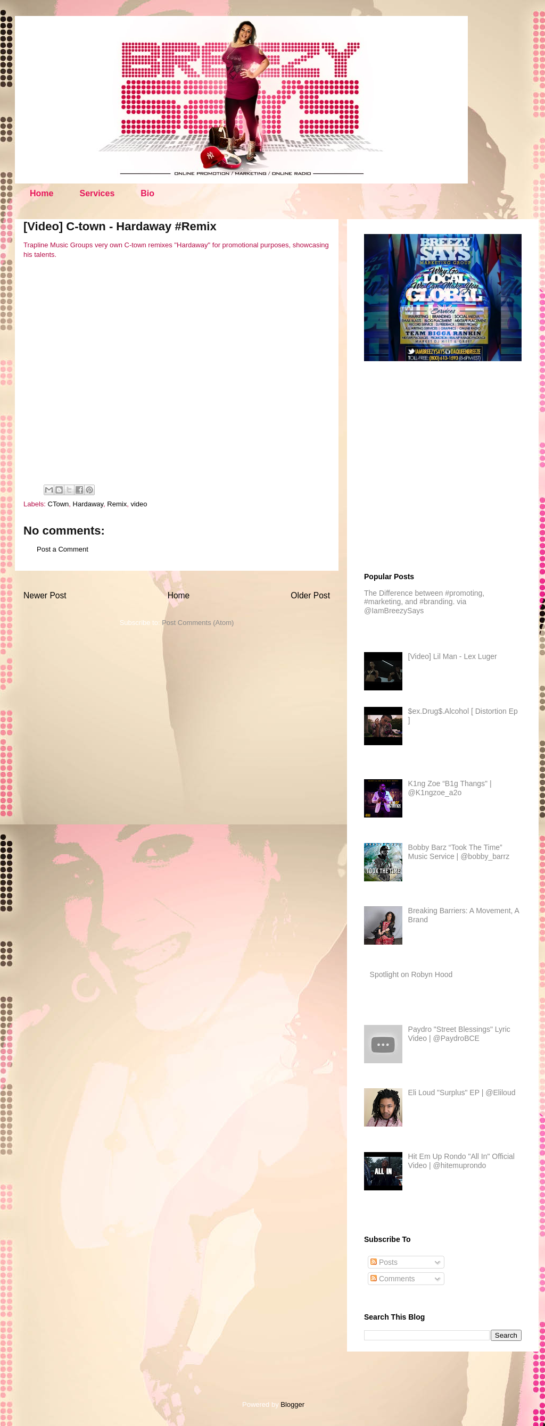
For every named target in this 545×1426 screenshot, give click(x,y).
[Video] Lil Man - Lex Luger (452, 656)
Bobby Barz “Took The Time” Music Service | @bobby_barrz (459, 852)
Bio (147, 193)
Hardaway (88, 504)
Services (96, 193)
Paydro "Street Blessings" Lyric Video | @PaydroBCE (459, 1034)
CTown (58, 504)
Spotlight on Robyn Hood (411, 974)
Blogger (292, 1404)
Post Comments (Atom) (198, 623)
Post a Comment (62, 549)
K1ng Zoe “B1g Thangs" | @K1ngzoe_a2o (450, 788)
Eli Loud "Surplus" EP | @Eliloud (462, 1092)
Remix (117, 504)
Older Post (310, 595)
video (138, 504)
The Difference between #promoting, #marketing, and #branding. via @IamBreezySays (424, 602)
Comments (392, 1278)
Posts (384, 1262)
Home (41, 193)
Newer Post (45, 595)
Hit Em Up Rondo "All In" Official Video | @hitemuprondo (461, 1161)
